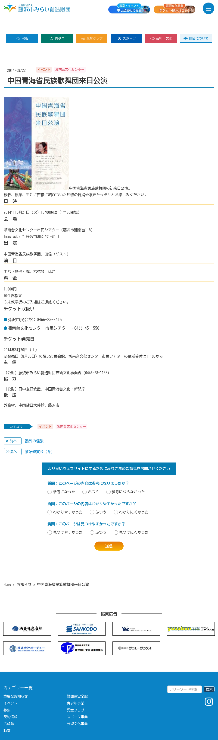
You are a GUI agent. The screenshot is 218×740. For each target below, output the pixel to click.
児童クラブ (92, 23)
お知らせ (24, 569)
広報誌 (8, 709)
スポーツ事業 (77, 702)
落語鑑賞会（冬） (53, 437)
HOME (22, 23)
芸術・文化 (161, 23)
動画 (6, 716)
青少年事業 (75, 688)
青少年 (57, 23)
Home (7, 569)
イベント (10, 688)
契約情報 (10, 702)
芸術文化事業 (77, 709)
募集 (6, 695)
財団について (196, 23)
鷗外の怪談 (53, 426)
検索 (209, 674)
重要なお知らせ (15, 681)
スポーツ (126, 23)
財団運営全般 (77, 681)
